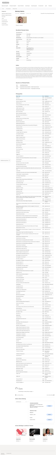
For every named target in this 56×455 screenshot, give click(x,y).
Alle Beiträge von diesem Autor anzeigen (26, 391)
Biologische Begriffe (13, 5)
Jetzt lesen (17, 440)
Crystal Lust (45, 439)
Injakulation (18, 439)
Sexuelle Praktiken (21, 5)
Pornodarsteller (40, 5)
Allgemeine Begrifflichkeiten (6, 13)
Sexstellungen (27, 5)
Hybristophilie (32, 439)
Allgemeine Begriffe (5, 5)
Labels (46, 5)
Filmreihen (50, 5)
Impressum (2, 453)
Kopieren (49, 414)
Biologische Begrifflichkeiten (7, 15)
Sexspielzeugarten (34, 5)
